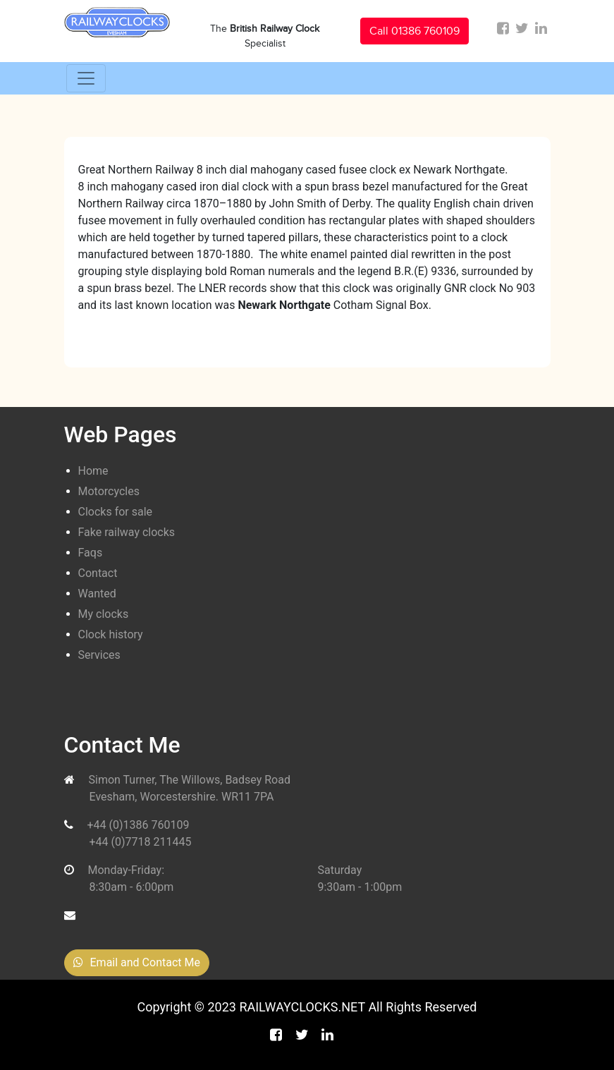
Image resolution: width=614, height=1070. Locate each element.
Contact (98, 573)
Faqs (90, 552)
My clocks (103, 614)
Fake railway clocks (127, 532)
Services (99, 655)
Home (93, 471)
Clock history (110, 634)
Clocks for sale (115, 511)
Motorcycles (109, 491)
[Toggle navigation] (86, 78)
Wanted (97, 593)
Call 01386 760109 (414, 31)
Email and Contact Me (136, 962)
